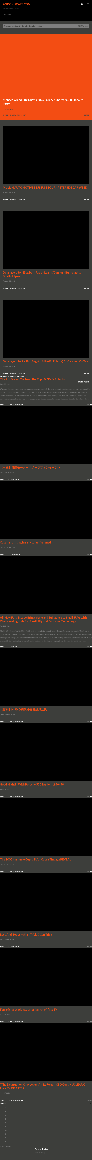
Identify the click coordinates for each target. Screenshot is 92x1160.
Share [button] (5, 115)
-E (5, 1123)
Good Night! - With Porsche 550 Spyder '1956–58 (32, 784)
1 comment (13, 646)
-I (5, 1138)
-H (5, 1134)
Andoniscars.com (17, 4)
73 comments (14, 554)
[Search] (82, 4)
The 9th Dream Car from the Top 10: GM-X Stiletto (32, 379)
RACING (7, 14)
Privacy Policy (40, 1153)
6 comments (13, 479)
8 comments (13, 946)
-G (6, 1130)
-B (5, 1111)
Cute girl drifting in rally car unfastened (25, 542)
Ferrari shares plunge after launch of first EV (28, 1009)
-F (5, 1126)
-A (5, 1108)
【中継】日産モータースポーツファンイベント (30, 467)
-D (5, 1119)
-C (5, 1115)
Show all (83, 26)
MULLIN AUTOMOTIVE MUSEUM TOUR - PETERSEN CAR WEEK (45, 187)
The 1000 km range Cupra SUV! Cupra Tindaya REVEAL (35, 859)
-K (5, 1142)
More (86, 115)
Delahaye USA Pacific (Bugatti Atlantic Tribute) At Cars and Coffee (45, 361)
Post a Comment (18, 115)
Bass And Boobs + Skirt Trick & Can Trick (26, 934)
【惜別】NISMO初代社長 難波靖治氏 (23, 709)
